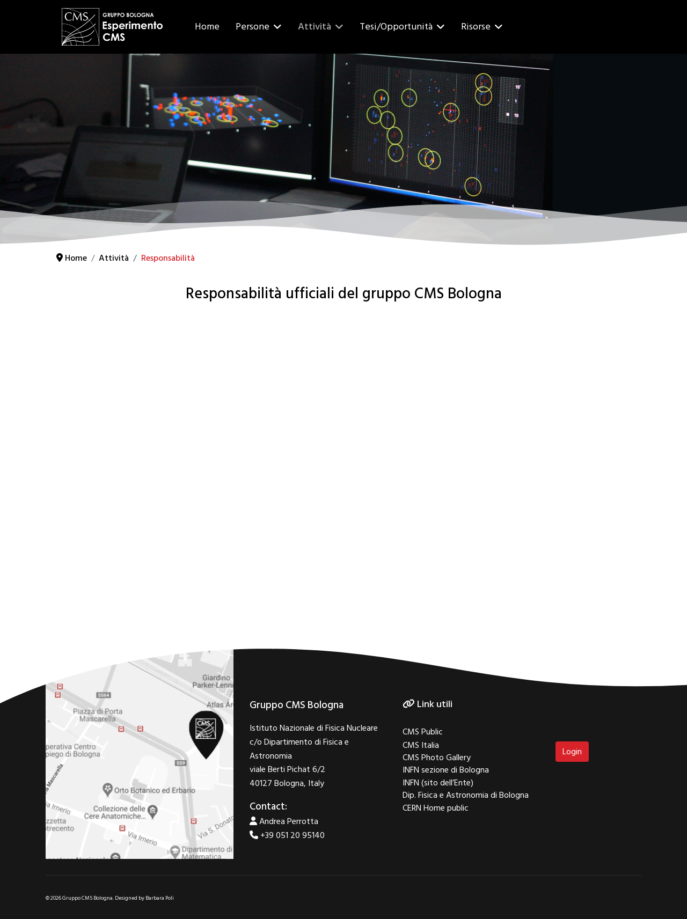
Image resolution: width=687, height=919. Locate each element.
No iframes (343, 464)
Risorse (476, 26)
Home (207, 26)
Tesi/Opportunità (396, 26)
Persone (252, 26)
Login (572, 752)
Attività (314, 26)
